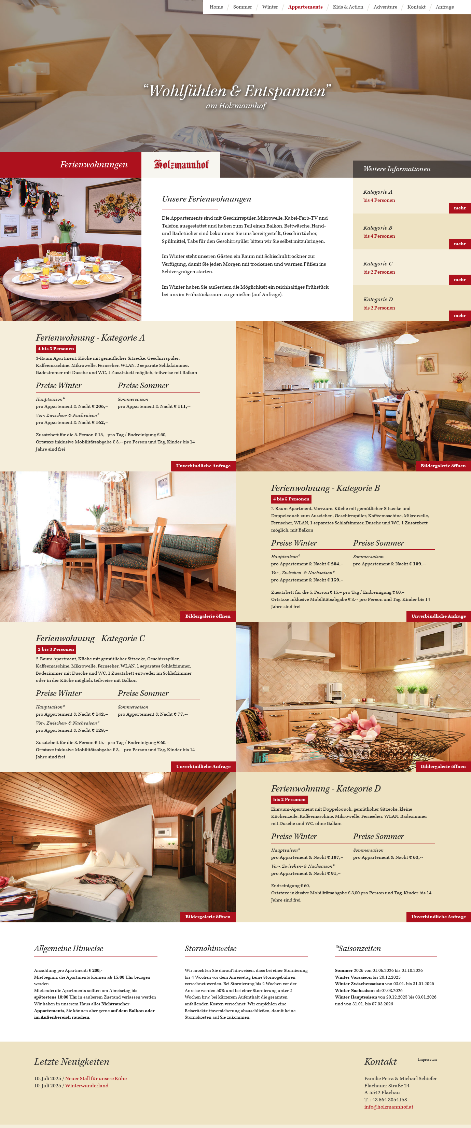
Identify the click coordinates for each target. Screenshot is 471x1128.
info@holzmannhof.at (388, 1107)
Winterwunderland (87, 1086)
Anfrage (445, 7)
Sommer (242, 7)
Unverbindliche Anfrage (203, 466)
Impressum (427, 1059)
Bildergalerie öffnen (443, 466)
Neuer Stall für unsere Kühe (96, 1078)
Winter (270, 7)
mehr (460, 208)
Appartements (305, 7)
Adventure (385, 7)
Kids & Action (348, 7)
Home (216, 7)
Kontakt (416, 7)
